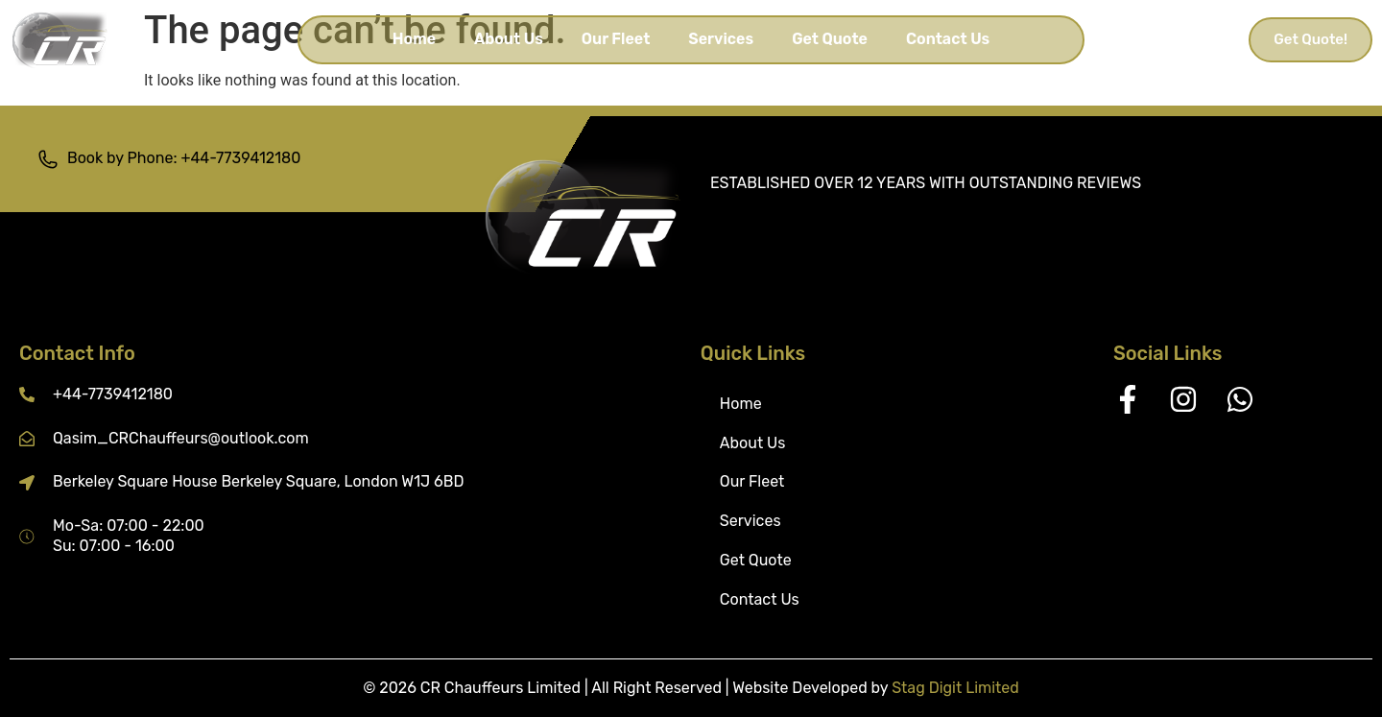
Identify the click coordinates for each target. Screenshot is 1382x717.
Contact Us (947, 39)
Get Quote (830, 39)
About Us (508, 39)
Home (414, 39)
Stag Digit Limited (955, 688)
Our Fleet (616, 39)
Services (720, 39)
